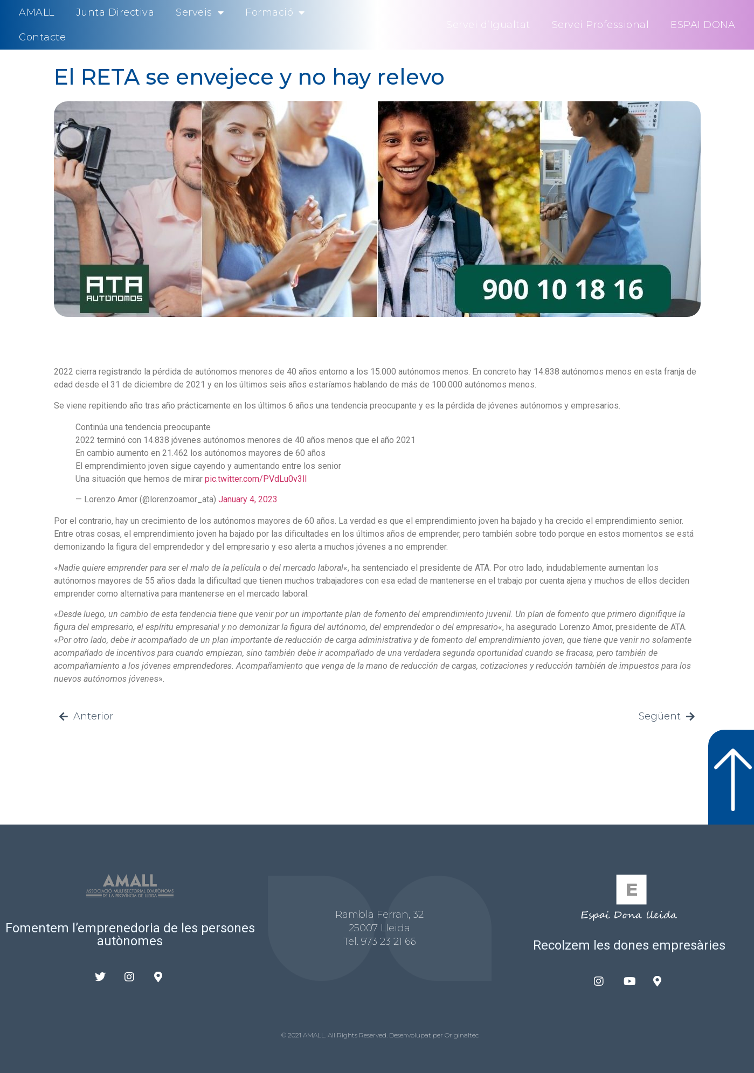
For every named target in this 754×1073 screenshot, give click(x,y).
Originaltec (462, 1035)
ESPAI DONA (702, 25)
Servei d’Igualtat (488, 25)
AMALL (36, 12)
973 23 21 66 (388, 941)
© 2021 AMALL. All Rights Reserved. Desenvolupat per (363, 1035)
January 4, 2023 (248, 499)
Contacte (42, 37)
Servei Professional (600, 25)
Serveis (200, 12)
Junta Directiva (115, 12)
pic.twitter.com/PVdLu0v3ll (256, 479)
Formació (275, 12)
